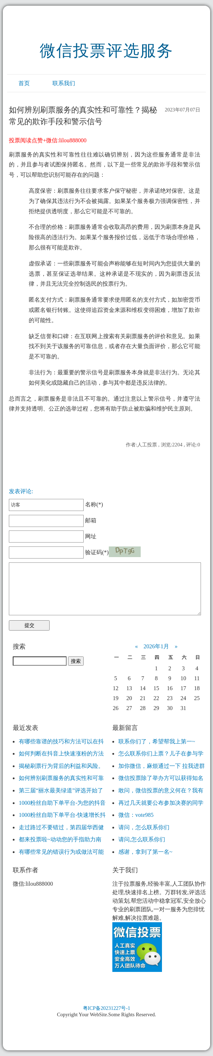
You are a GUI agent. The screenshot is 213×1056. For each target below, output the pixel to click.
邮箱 (52, 520)
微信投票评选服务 (107, 51)
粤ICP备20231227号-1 (106, 1008)
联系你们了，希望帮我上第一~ (156, 741)
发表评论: (21, 491)
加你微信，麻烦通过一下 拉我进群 (161, 766)
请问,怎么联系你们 (141, 839)
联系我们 (63, 83)
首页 (24, 83)
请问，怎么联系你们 (143, 827)
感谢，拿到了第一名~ (145, 852)
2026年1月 (156, 646)
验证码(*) (97, 552)
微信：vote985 (136, 815)
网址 (52, 536)
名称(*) (56, 504)
